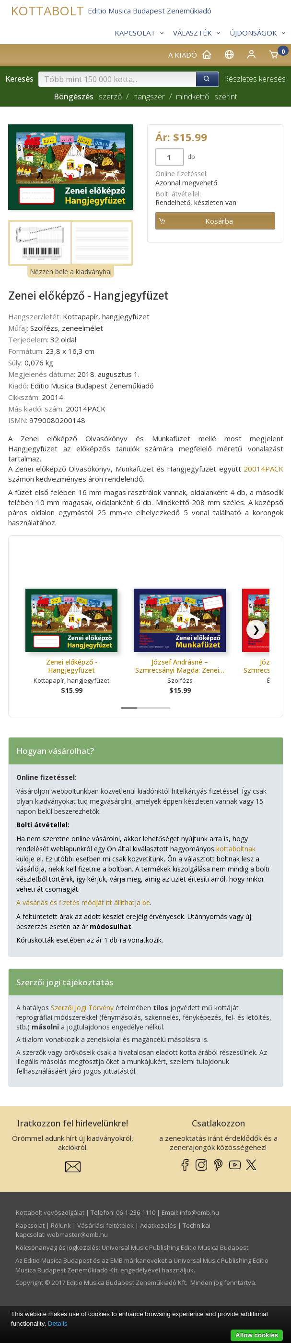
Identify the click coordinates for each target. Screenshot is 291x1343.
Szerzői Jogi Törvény (82, 1007)
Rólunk (61, 1225)
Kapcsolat (30, 1225)
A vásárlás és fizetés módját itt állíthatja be (83, 902)
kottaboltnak (236, 848)
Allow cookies (256, 1335)
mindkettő (192, 96)
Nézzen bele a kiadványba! (71, 271)
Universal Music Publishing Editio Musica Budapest (175, 1247)
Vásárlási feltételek (105, 1225)
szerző (110, 96)
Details (58, 1323)
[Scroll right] (256, 629)
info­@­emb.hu (199, 1212)
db (190, 156)
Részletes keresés (255, 79)
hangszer (149, 96)
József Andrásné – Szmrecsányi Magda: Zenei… (179, 666)
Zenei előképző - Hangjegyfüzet (71, 666)
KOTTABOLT (47, 11)
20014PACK (263, 468)
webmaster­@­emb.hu (77, 1234)
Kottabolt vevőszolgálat (50, 1212)
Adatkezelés (158, 1225)
